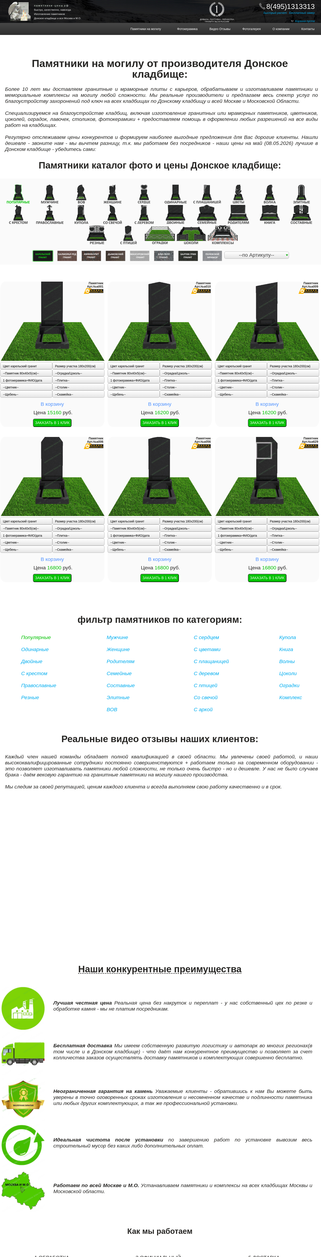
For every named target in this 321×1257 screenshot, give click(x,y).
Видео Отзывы (217, 29)
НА (24, 7)
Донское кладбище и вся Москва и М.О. (57, 18)
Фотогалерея (249, 29)
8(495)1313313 (290, 6)
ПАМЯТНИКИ (23, 3)
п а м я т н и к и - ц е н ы (51, 5)
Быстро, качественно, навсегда (52, 9)
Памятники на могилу (151, 29)
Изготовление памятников (49, 14)
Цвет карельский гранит (20, 291)
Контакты (305, 29)
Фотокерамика (189, 29)
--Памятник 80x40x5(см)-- (21, 299)
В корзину (52, 310)
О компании (278, 29)
